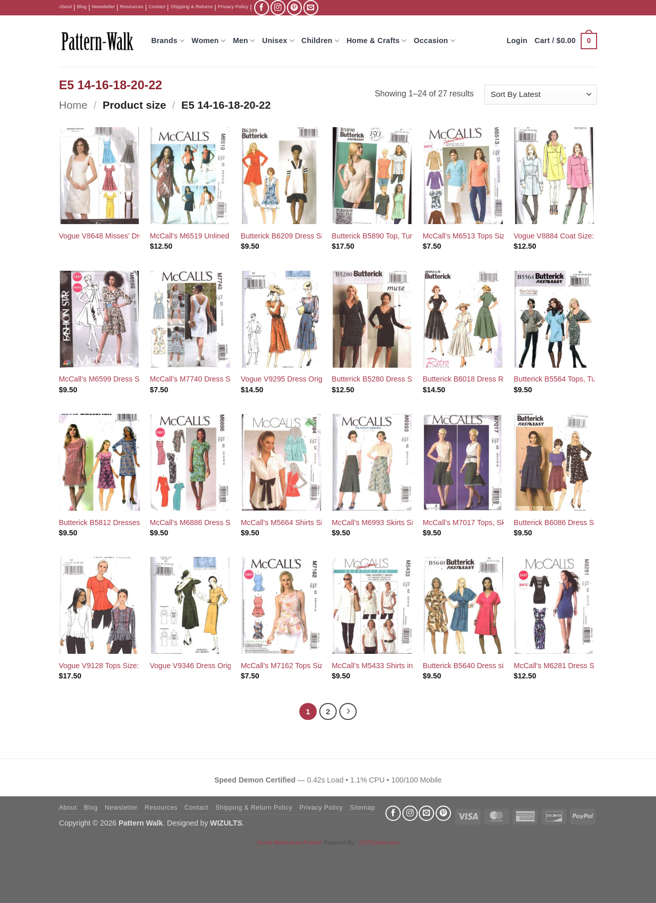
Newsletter (103, 6)
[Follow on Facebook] (261, 7)
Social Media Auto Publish (289, 842)
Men (244, 41)
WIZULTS (226, 823)
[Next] (348, 711)
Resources (132, 6)
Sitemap (362, 807)
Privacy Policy (233, 6)
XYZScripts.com (379, 842)
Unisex (278, 41)
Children (320, 41)
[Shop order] (540, 95)
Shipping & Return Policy (253, 807)
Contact (157, 6)
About (65, 6)
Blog (82, 6)
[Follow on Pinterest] (294, 7)
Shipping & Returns (192, 6)
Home (73, 105)
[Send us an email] (310, 7)
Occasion (434, 41)
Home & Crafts (376, 41)
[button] (566, 41)
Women (209, 41)
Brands (167, 41)
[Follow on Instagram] (278, 7)
